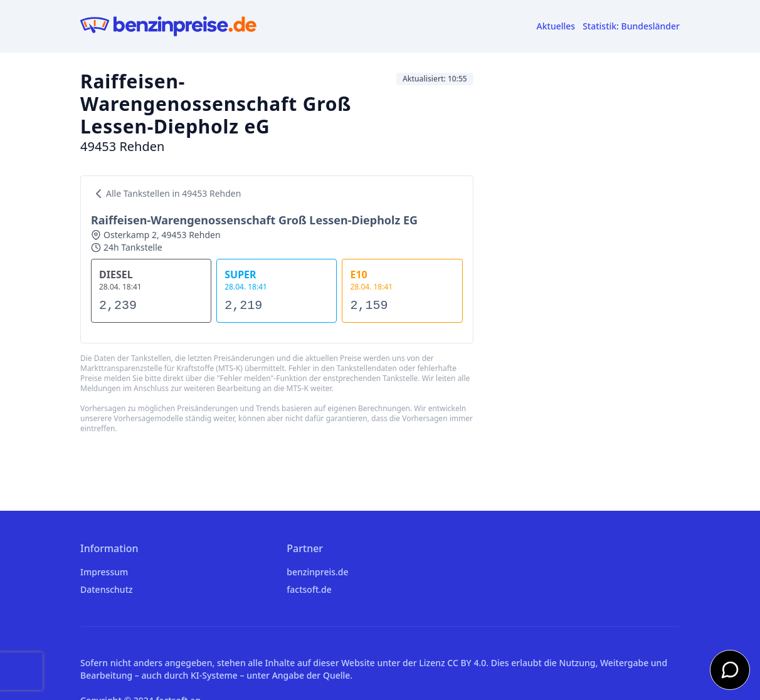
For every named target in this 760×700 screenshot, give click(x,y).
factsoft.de (309, 589)
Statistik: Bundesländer (631, 26)
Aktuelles (556, 26)
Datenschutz (106, 589)
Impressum (104, 572)
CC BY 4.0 (466, 663)
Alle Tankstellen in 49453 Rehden (166, 193)
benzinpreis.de (317, 572)
